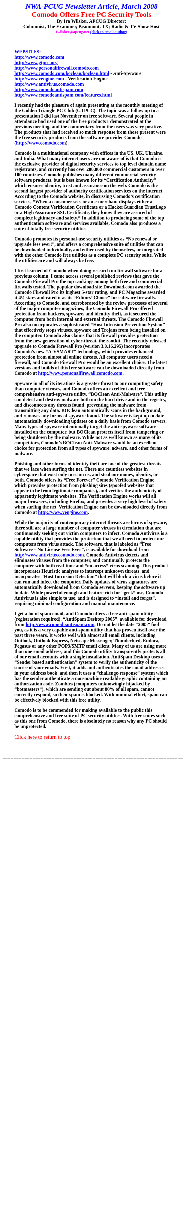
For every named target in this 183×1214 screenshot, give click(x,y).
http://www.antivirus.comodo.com (49, 84)
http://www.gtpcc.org (36, 62)
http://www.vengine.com (39, 78)
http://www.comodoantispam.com (48, 89)
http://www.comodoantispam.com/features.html (63, 94)
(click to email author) (108, 31)
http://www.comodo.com (39, 57)
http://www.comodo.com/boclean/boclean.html (61, 73)
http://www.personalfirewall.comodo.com (56, 67)
